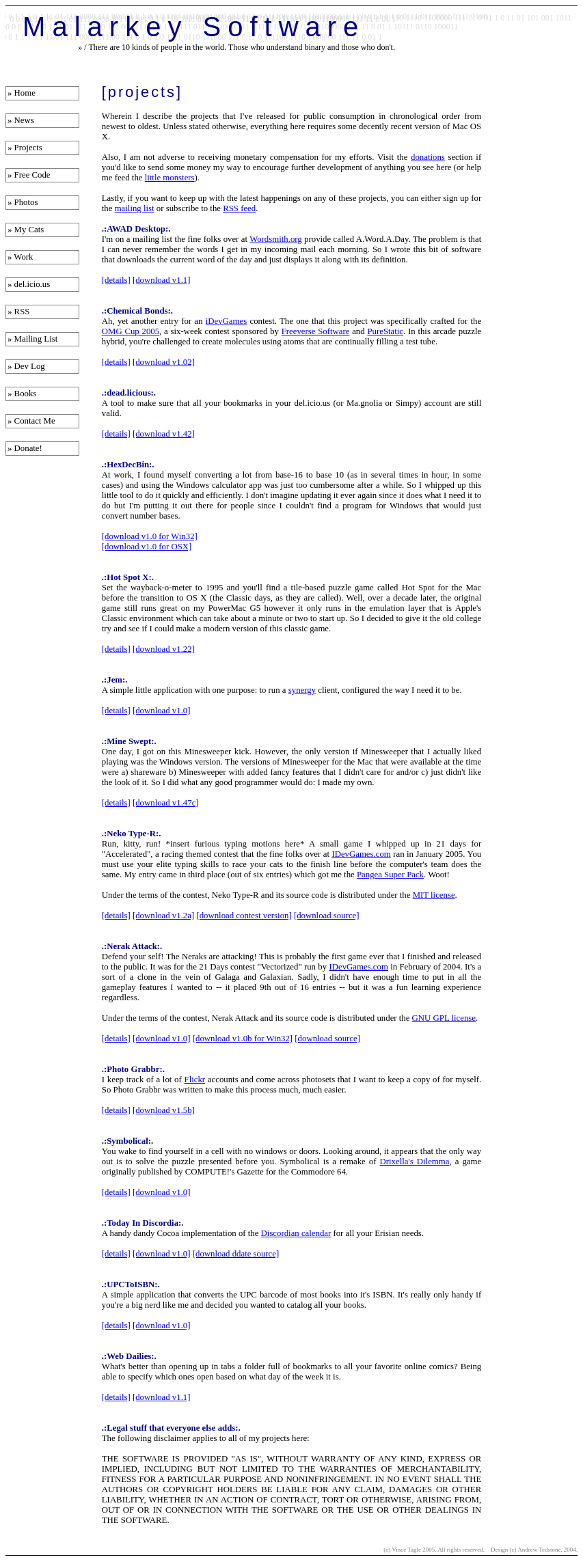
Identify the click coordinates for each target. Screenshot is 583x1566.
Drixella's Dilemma (415, 1161)
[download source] (327, 915)
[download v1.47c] (166, 803)
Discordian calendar (296, 1233)
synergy (302, 690)
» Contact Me (31, 421)
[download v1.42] (164, 434)
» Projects (25, 147)
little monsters (170, 177)
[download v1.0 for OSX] (147, 546)
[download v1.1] (162, 280)
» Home (22, 93)
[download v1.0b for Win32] (243, 1038)
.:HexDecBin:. (128, 464)
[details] (116, 280)
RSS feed (239, 208)
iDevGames (226, 321)
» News (21, 120)
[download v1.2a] (163, 915)
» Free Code (29, 175)
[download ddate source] (236, 1254)
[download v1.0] (162, 710)
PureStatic (385, 331)
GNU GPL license (444, 1018)
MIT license (434, 895)
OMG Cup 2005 (130, 331)
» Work (20, 257)
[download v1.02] (164, 362)
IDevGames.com (360, 854)
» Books (22, 393)
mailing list (134, 208)
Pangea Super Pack (390, 874)
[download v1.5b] (164, 1110)
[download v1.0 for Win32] (150, 536)
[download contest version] (243, 915)
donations (428, 157)
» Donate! (25, 448)
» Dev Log (26, 366)
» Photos (23, 202)
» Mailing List (32, 339)
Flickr (195, 1079)
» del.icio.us (29, 284)
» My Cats (26, 229)
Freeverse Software (316, 331)
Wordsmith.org (275, 239)
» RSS (18, 311)
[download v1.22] (164, 649)
